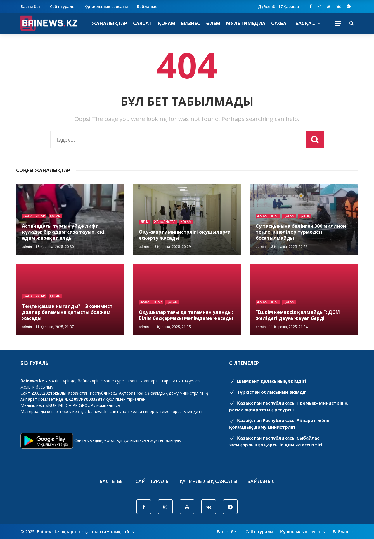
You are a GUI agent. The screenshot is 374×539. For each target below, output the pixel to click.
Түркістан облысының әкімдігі (268, 392)
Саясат (142, 23)
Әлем (213, 23)
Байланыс (147, 6)
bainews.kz (98, 411)
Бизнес (190, 23)
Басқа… (305, 23)
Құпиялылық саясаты (106, 6)
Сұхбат (280, 23)
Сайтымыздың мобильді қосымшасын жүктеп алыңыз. (128, 440)
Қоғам (166, 23)
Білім (144, 221)
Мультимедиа (245, 23)
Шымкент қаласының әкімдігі (267, 381)
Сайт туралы (62, 6)
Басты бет (31, 6)
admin (27, 247)
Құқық (305, 216)
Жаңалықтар (109, 23)
